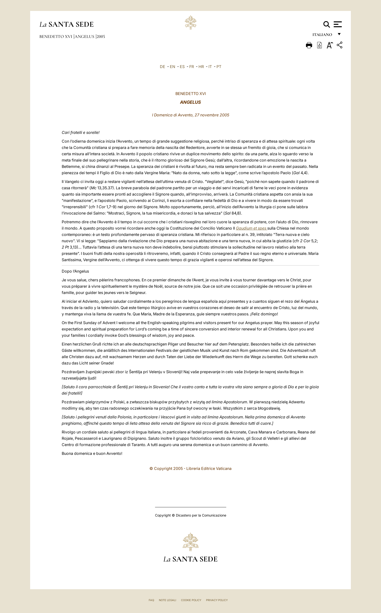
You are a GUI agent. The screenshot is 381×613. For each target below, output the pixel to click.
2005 (101, 36)
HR (201, 66)
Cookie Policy (191, 600)
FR (191, 66)
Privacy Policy (217, 600)
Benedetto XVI (56, 36)
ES (182, 66)
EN (172, 66)
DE (162, 66)
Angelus (85, 36)
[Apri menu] (337, 24)
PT (218, 66)
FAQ (151, 600)
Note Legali (167, 600)
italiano (323, 36)
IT (210, 66)
